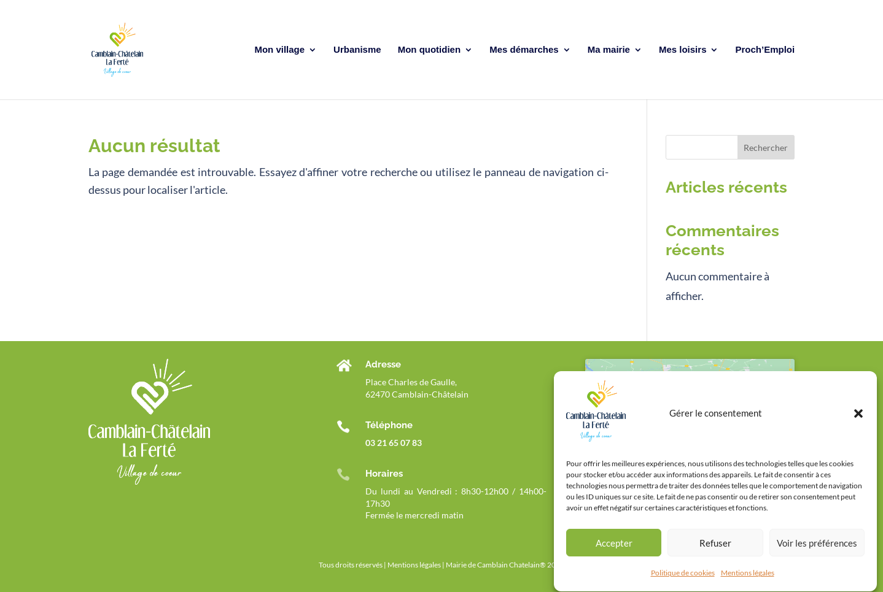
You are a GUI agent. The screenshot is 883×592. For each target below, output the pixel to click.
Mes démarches (524, 50)
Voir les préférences (817, 547)
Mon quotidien (429, 50)
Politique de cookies (683, 577)
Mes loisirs (683, 50)
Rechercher (766, 147)
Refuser (715, 547)
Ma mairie (609, 50)
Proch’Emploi (765, 50)
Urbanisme (357, 50)
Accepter (614, 547)
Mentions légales (747, 577)
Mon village (279, 50)
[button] (858, 418)
